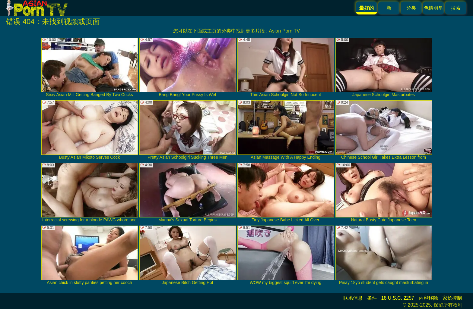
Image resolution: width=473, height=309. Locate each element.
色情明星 (433, 8)
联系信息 (353, 298)
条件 (372, 298)
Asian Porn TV (284, 30)
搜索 (456, 8)
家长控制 (452, 298)
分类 (411, 8)
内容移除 (428, 298)
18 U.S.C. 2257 (397, 298)
